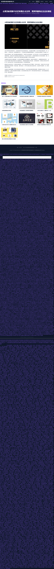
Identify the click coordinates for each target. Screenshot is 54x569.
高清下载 (41, 387)
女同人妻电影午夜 (39, 331)
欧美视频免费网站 (3, 183)
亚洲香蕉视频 (15, 308)
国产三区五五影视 (25, 250)
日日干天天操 (37, 261)
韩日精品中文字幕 (41, 217)
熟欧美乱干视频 (48, 521)
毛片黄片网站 (36, 297)
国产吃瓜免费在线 (10, 296)
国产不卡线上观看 (33, 273)
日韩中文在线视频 (40, 507)
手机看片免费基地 (17, 423)
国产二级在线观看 (4, 385)
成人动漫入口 (15, 302)
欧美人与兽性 (20, 330)
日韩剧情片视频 (48, 385)
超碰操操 (35, 527)
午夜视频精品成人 (7, 315)
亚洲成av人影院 (42, 518)
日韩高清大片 (9, 184)
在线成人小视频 (4, 308)
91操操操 (12, 355)
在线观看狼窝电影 (29, 346)
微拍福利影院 (18, 226)
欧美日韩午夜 (48, 506)
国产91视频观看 (46, 366)
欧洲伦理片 (30, 431)
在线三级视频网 (27, 246)
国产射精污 (29, 532)
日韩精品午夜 (38, 258)
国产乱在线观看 (7, 357)
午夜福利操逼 (41, 454)
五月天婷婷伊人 (32, 310)
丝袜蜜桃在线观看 (18, 465)
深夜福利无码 (6, 444)
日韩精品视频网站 (38, 359)
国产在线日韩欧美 (7, 240)
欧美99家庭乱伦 (35, 217)
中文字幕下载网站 (16, 268)
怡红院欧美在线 (3, 563)
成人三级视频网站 (29, 221)
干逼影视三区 (7, 230)
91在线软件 (31, 354)
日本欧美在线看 (27, 464)
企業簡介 (33, 1)
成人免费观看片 (37, 442)
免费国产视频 (6, 525)
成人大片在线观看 (50, 330)
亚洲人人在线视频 (14, 293)
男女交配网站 (45, 497)
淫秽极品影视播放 (10, 283)
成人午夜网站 (24, 197)
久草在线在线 (20, 269)
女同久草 (36, 412)
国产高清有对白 (32, 455)
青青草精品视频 (37, 206)
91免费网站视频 (47, 356)
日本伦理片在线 (50, 407)
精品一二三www (24, 430)
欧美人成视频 (18, 259)
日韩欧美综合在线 (18, 539)
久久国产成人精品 (14, 449)
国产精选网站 (21, 294)
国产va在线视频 (19, 249)
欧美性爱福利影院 (48, 346)
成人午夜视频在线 (35, 551)
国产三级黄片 (16, 398)
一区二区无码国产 (37, 465)
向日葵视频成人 (34, 413)
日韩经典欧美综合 (25, 206)
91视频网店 (44, 475)
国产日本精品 (15, 384)
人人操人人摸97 (10, 423)
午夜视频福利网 (17, 417)
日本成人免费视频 (50, 245)
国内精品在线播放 (3, 217)
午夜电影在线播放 (39, 213)
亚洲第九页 (31, 371)
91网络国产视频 (12, 499)
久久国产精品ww (3, 498)
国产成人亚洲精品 (16, 352)
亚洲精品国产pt (24, 550)
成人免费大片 (40, 231)
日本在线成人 (28, 366)
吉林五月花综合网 (43, 393)
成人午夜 (20, 380)
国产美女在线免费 (38, 227)
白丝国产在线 (25, 397)
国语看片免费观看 (18, 320)
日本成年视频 (9, 544)
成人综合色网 (27, 310)
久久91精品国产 (11, 385)
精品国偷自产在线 (11, 275)
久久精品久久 (46, 265)
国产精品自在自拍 (38, 307)
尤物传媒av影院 (11, 364)
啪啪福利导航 (11, 537)
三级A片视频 (29, 436)
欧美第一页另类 (37, 232)
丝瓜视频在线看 (42, 369)
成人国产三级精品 (43, 187)
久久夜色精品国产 (43, 211)
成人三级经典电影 (27, 294)
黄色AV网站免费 (40, 468)
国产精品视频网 (43, 522)
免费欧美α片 (48, 284)
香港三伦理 (33, 352)
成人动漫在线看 (28, 201)
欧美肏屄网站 (5, 227)
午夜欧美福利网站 (49, 379)
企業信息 (46, 1)
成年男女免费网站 (21, 303)
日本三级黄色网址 (3, 409)
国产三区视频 (22, 416)
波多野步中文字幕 (12, 437)
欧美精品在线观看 (37, 565)
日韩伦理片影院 (3, 388)
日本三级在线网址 (49, 479)
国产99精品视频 (10, 307)
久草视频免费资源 (26, 273)
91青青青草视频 (43, 291)
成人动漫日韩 (30, 521)
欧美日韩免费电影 (49, 250)
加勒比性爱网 (4, 185)
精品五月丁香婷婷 (37, 459)
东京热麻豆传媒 (35, 555)
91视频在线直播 (37, 494)
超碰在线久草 (42, 521)
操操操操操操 (18, 289)
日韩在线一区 (23, 168)
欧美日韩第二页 (34, 201)
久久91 (8, 513)
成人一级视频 (8, 436)
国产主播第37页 (49, 317)
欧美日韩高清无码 (34, 164)
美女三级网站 (32, 307)
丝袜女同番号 (42, 159)
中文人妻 (21, 412)
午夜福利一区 (13, 240)
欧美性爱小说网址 (44, 269)
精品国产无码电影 (20, 277)
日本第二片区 (11, 432)
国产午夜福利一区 (4, 179)
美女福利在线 (41, 175)
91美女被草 (7, 361)
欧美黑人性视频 (25, 427)
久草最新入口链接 (47, 411)
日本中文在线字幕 (20, 408)
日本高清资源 (27, 536)
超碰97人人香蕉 (37, 187)
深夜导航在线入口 (15, 464)
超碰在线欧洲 (21, 520)
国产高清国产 (49, 418)
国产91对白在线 (8, 212)
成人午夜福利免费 (37, 291)
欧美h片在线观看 (21, 264)
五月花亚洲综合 (18, 388)
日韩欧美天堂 (46, 441)
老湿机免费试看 (15, 515)
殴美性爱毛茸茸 (44, 465)
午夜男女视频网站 (21, 308)
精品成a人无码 (41, 531)
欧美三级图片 (33, 160)
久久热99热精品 (9, 549)
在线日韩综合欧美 (28, 329)
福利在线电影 (46, 173)
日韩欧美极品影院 (18, 202)
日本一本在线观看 (31, 216)
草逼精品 (50, 445)
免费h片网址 (44, 380)
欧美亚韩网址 (40, 208)
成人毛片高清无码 (41, 412)
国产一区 (22, 375)
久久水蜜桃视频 (21, 532)
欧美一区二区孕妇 (50, 287)
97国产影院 (30, 347)
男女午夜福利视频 (41, 251)
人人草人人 (20, 551)
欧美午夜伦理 (42, 494)
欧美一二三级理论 (18, 404)
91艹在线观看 (7, 350)
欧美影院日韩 (22, 454)
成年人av (19, 530)
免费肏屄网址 (23, 188)
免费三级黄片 (43, 397)
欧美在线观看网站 (42, 184)
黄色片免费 (41, 437)
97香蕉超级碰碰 (16, 258)
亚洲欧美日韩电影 (18, 275)
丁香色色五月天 (41, 469)
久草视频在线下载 (27, 522)
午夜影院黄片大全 (24, 560)
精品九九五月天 (17, 198)
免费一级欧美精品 (16, 179)
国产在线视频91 (17, 546)
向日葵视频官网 (34, 356)
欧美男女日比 (21, 296)
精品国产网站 (3, 203)
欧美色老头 (33, 496)
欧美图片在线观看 (15, 192)
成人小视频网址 (41, 539)
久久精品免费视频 (50, 216)
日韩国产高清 (10, 346)
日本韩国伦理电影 (15, 161)
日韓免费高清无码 (17, 201)
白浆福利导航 (4, 418)
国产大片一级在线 (13, 555)
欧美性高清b (11, 398)
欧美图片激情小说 (32, 317)
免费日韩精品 (8, 261)
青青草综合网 (32, 284)
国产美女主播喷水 (11, 518)
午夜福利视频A (25, 389)
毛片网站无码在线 (17, 508)
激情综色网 (31, 437)
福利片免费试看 (30, 545)
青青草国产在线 (11, 541)
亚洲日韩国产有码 (13, 366)
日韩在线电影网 (15, 502)
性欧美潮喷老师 (46, 423)
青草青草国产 (12, 427)
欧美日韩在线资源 (35, 298)
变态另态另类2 (38, 473)
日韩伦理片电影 (36, 278)
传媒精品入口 (43, 171)
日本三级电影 (49, 207)
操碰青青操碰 (11, 201)
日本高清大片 (32, 274)
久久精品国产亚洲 (49, 403)
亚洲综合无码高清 (33, 288)
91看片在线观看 (6, 559)
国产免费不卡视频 (17, 291)
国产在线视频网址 (7, 445)
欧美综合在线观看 (3, 258)
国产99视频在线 (33, 204)
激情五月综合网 (17, 409)
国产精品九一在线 (15, 246)
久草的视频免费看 (25, 216)
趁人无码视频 (7, 188)
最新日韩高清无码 (19, 437)
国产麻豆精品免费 (17, 282)
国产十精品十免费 (14, 356)
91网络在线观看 (17, 470)
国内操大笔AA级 (4, 175)
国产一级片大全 (41, 356)
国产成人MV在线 (9, 317)
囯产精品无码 (14, 184)
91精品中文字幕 (25, 316)
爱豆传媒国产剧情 (10, 326)
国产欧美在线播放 (42, 222)
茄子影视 (5, 520)
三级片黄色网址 (11, 218)
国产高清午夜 (22, 329)
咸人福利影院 (40, 441)
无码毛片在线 (8, 277)
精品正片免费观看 (9, 454)
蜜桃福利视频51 (33, 239)
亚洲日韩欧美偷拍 (46, 436)
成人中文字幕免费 (15, 264)
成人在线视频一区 (8, 360)
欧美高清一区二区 (9, 310)
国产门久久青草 (4, 265)
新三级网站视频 (31, 263)
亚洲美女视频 (31, 169)
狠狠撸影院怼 (19, 479)
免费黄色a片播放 (40, 268)
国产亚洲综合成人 (11, 539)
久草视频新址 (10, 334)
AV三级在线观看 (10, 269)
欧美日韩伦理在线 (7, 244)
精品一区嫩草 (16, 294)
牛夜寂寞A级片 (31, 389)
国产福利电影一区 (49, 161)
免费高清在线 (16, 312)
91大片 (45, 460)
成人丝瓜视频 (26, 374)
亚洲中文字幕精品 (43, 207)
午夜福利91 (11, 525)
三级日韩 (1, 508)
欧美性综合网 (12, 320)
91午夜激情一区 (45, 160)
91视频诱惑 (37, 404)
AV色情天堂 (31, 456)
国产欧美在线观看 (39, 273)
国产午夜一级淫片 (31, 412)
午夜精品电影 (9, 412)
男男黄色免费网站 (15, 354)
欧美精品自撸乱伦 (6, 461)
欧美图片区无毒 (13, 469)
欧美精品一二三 (33, 183)
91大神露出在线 (37, 409)
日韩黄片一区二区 (28, 287)
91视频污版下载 (41, 178)
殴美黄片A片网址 (7, 355)
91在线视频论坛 (41, 259)
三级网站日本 (38, 450)
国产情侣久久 (36, 388)
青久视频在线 (22, 174)
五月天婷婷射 (19, 440)
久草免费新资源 (38, 180)
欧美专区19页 (46, 554)
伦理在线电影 (23, 220)
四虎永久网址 (22, 451)
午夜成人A (17, 499)
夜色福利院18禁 (26, 261)
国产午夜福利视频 (48, 226)
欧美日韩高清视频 (29, 168)
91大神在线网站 (29, 402)
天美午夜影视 (24, 497)
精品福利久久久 (41, 218)
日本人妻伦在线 (41, 489)
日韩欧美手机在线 (18, 482)
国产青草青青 (43, 379)
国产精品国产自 (44, 316)
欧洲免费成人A (31, 261)
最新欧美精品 (33, 258)
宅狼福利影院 (18, 236)
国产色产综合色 (29, 178)
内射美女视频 (47, 170)
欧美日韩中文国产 (22, 258)
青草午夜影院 (38, 345)
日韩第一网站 (21, 345)
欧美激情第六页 (43, 321)
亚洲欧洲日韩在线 (20, 521)
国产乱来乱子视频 (3, 326)
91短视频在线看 (32, 206)
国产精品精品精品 (19, 197)
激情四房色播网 (21, 192)
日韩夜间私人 (26, 232)
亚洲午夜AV (15, 545)
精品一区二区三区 (15, 511)
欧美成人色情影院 (35, 541)
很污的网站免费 (41, 278)
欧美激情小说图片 (32, 492)
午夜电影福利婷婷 (8, 428)
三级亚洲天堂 (45, 446)
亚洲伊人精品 (24, 298)
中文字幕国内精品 (36, 403)
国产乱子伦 (42, 445)
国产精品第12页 (18, 430)
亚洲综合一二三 (22, 536)
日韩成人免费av (44, 371)
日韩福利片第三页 (12, 178)
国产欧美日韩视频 (31, 322)
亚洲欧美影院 (12, 483)
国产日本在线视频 (5, 218)
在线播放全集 (8, 297)
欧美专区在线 (28, 188)
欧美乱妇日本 (20, 298)
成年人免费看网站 (15, 412)
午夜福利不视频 (31, 351)
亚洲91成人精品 (30, 237)
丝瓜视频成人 (6, 327)
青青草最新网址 (23, 259)
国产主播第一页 (5, 220)
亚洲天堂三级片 (42, 241)
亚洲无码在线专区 (4, 301)
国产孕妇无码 (36, 173)
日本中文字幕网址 (50, 516)
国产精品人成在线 (32, 450)
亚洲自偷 (41, 350)
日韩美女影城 (25, 297)
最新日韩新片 (3, 192)
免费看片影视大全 (27, 335)
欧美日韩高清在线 (29, 199)
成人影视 (6, 541)
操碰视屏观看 (39, 325)
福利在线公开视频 (15, 169)
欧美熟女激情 (7, 455)
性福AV (25, 565)
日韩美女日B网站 (4, 283)
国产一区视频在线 (10, 498)
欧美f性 (38, 387)
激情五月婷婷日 (49, 292)
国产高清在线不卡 (23, 241)
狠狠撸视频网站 (51, 160)
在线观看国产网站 (43, 296)
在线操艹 (44, 546)
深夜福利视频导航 (39, 174)
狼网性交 (14, 408)
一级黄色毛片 (33, 331)
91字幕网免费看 (18, 188)
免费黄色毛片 (48, 291)
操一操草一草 (28, 559)
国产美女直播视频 (6, 426)
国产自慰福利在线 (7, 508)
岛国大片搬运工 (27, 567)
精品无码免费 (47, 249)
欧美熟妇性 (2, 478)
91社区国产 (25, 459)
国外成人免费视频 (18, 442)
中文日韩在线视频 (45, 549)
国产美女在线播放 (14, 316)
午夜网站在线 (19, 170)
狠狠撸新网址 (39, 392)
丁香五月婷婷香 (44, 303)
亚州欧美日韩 (29, 407)
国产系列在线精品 (45, 334)
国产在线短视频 (41, 199)
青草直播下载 (10, 179)
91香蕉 (18, 366)
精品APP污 (21, 459)
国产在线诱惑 (47, 218)
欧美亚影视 (51, 454)
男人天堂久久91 (6, 393)
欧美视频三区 (45, 235)
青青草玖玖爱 (50, 507)
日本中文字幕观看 (10, 302)
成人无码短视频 (24, 465)
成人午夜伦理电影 (6, 198)
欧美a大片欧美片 (15, 287)
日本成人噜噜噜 (10, 370)
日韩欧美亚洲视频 (50, 211)
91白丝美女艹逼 (37, 274)
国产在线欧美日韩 (22, 279)
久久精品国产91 (7, 273)
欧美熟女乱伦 (32, 212)
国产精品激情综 (50, 315)
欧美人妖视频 (6, 503)
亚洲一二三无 (44, 553)
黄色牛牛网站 (22, 165)
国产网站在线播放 (38, 212)
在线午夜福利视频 (23, 189)
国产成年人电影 (26, 211)
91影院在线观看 (35, 469)
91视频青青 (28, 352)
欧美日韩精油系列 (47, 559)
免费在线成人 (20, 180)
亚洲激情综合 (37, 550)
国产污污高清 (37, 312)
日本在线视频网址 (9, 545)
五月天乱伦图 (50, 499)
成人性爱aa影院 (32, 227)
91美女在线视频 (49, 354)
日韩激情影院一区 (48, 520)
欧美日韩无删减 (32, 473)
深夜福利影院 (4, 325)
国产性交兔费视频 (43, 292)
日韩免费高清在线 (39, 493)
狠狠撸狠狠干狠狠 (44, 240)
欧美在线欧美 (41, 432)
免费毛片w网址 (6, 469)
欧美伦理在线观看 (39, 302)
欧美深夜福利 (50, 497)
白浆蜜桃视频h (45, 164)
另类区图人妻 (43, 345)
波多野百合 (40, 502)
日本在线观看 (33, 417)
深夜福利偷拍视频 (48, 525)
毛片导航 (34, 407)
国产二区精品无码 (30, 282)
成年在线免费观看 (17, 525)
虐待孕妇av (38, 428)
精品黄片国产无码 (28, 498)
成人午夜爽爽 (23, 559)
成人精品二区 (17, 483)
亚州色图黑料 (33, 493)
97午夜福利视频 (17, 387)
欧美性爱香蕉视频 (17, 554)
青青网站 (38, 530)
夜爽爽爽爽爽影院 (16, 329)
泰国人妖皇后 (50, 378)
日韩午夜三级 (6, 231)
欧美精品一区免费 (13, 321)
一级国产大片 (2, 380)
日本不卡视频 (10, 473)
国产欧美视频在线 (8, 161)
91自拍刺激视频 (37, 389)
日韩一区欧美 (22, 473)
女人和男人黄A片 (21, 256)
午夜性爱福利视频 (48, 230)
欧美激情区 (46, 470)
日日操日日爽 (31, 475)
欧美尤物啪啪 (30, 397)
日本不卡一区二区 (4, 269)
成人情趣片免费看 (10, 260)
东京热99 (16, 355)
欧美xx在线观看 (33, 327)
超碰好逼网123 (30, 446)
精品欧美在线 (39, 201)
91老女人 (29, 441)
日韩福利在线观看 (37, 430)
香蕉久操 (43, 534)
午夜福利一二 (40, 501)
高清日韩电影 (28, 279)
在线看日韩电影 (15, 270)
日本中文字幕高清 (20, 274)
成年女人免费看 (42, 197)
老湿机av (47, 564)
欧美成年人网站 (17, 160)
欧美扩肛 (13, 378)
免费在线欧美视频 (11, 374)
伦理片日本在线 (14, 225)
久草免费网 (4, 507)
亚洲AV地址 (14, 530)
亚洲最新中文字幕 (38, 475)
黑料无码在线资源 (49, 321)
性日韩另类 (47, 463)
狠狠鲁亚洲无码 (30, 197)
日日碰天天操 (43, 258)
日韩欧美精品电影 (24, 226)
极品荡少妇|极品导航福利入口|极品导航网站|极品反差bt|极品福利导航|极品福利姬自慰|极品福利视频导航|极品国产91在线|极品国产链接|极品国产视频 (26, 154)
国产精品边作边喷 (31, 316)
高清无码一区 (31, 385)
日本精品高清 (51, 501)
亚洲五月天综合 (22, 164)
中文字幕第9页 (2, 288)
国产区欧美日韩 (23, 477)
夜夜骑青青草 (23, 320)
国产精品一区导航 (31, 187)
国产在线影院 (15, 183)
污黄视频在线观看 (22, 217)
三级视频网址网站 (47, 508)
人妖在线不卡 (3, 298)
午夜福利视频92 (32, 180)
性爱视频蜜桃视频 (44, 483)
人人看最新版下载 (10, 474)
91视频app (5, 423)
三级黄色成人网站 (11, 369)
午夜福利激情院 (23, 366)
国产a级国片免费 (22, 428)
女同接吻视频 (33, 477)
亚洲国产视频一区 (35, 558)
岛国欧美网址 (24, 185)
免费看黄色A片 (29, 222)
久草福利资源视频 (35, 511)
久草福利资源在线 (43, 482)
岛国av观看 (44, 427)
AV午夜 (44, 365)
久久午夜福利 (16, 171)
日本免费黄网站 (48, 192)
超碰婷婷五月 (8, 203)
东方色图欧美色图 (11, 254)
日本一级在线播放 (27, 411)
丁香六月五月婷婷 (37, 371)
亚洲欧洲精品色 (18, 240)
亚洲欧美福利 (35, 259)
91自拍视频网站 (6, 204)
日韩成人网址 (2, 511)
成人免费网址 (9, 250)
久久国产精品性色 (34, 536)
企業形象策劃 (23, 150)
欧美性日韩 (7, 460)
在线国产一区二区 (30, 357)
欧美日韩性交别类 (21, 183)
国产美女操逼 (13, 245)
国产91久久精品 (23, 221)
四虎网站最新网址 (25, 371)
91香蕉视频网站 (36, 189)
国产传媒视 (7, 546)
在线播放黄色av (38, 269)
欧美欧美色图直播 (5, 487)
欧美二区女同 (46, 311)
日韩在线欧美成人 (33, 520)
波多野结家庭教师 (16, 164)
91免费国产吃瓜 (17, 493)
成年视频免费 (12, 350)
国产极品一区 (16, 327)
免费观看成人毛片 (33, 378)
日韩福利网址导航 (28, 468)
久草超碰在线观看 (11, 208)
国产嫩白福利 (46, 244)
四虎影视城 (11, 496)
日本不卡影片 (27, 428)
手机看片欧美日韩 (42, 170)
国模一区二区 (17, 350)
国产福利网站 (15, 334)
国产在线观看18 (17, 359)
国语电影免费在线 (44, 430)
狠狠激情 (10, 464)
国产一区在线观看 (36, 402)
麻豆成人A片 (48, 474)
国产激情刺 (35, 567)
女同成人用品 (5, 208)
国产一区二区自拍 (40, 364)
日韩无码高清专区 (39, 513)
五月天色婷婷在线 (39, 384)
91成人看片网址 (6, 432)
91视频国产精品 (23, 402)
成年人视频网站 (28, 260)
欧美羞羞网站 (17, 537)
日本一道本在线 (6, 537)
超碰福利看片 (16, 480)
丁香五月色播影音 (41, 488)
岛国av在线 (51, 366)
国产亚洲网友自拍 (5, 437)
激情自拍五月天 (7, 293)
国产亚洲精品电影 (8, 225)
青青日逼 (27, 480)
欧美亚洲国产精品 (5, 291)
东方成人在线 (35, 346)
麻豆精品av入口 (43, 239)
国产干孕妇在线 (28, 531)
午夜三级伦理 (20, 379)
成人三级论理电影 (7, 551)
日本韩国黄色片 (40, 537)
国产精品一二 (47, 236)
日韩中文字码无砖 (42, 221)
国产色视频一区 (36, 512)
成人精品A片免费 (16, 227)
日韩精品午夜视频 (11, 442)
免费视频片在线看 (19, 292)
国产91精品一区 (45, 264)
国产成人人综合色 (26, 288)
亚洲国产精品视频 (49, 388)
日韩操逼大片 (18, 460)
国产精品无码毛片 (24, 369)
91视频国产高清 (7, 168)
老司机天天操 (29, 306)
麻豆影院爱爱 (2, 492)
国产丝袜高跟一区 (20, 435)
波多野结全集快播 (34, 366)
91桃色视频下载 (23, 198)
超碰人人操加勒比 (44, 183)
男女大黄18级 (24, 535)
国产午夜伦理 (43, 422)
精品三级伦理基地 (13, 273)
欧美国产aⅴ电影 (44, 194)
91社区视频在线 (14, 261)
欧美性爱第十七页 (31, 550)
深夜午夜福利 (8, 516)
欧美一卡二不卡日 (49, 518)
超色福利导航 (30, 251)
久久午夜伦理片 (7, 493)
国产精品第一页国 (45, 294)
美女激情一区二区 (8, 256)
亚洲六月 (5, 558)
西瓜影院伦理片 (30, 208)
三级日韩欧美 (44, 165)
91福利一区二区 (35, 360)
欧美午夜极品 (50, 240)
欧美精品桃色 (27, 394)
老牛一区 (17, 445)
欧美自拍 (38, 393)
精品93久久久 (12, 540)
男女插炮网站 (11, 204)
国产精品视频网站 (38, 427)
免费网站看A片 (25, 225)
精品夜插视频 (11, 327)
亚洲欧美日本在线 (29, 539)
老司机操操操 (28, 171)
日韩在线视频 (27, 517)
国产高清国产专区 (7, 449)
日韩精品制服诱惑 (31, 560)
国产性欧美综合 (4, 442)
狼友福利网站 (50, 478)
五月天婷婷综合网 (38, 553)
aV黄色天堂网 (47, 550)
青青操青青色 (35, 540)
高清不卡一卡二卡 (46, 449)
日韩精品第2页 (46, 297)
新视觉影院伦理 (49, 171)
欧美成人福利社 (29, 198)
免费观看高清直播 (11, 417)
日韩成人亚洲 (16, 416)
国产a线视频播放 (44, 327)
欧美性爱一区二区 (21, 334)
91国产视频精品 (13, 168)
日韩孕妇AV (11, 503)
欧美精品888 (16, 507)
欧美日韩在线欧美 (12, 259)
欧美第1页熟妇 (44, 325)
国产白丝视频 (20, 422)
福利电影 (25, 435)
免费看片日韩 (7, 320)
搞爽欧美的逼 (28, 164)
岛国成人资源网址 (33, 373)
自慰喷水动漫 (5, 254)
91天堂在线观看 (38, 310)
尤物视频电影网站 (26, 270)
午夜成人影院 (43, 284)
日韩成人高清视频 (46, 392)
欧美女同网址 (37, 296)
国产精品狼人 (33, 301)
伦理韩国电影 (41, 394)
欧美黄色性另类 (4, 189)
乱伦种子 (16, 374)
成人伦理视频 (17, 278)
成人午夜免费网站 (49, 427)
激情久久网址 (10, 223)
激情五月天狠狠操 (26, 223)
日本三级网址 (9, 185)
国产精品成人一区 (9, 330)
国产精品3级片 (22, 346)
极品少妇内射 (24, 202)
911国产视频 (25, 351)
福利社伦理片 (44, 315)
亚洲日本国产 (6, 399)
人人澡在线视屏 (40, 527)
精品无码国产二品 (24, 483)
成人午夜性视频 (45, 301)
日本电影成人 (37, 370)
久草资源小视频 (15, 345)
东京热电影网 (34, 306)
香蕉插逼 (35, 497)
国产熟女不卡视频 (38, 256)
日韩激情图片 (24, 482)
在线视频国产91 (31, 427)
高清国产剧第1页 (21, 169)
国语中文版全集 (18, 534)
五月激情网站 (7, 479)
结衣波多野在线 (39, 165)
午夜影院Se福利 (4, 374)
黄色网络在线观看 (30, 291)
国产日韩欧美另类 (41, 451)
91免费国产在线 (41, 311)
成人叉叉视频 (29, 555)
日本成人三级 (24, 442)
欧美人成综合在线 (42, 360)
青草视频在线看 (41, 541)
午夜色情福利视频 (26, 373)
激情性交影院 (22, 204)
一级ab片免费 (33, 507)
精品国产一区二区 (18, 427)
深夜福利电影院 (16, 394)
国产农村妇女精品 (15, 431)
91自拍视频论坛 (30, 565)
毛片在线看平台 (44, 180)
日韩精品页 (16, 422)
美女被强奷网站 (5, 407)
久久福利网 (4, 468)
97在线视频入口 (42, 388)
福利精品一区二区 (38, 544)
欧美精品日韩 (25, 370)
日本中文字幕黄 (30, 525)
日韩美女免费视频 (23, 393)
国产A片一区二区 (33, 255)
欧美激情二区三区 (39, 329)
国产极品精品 (9, 303)
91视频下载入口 (6, 483)
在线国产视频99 (26, 390)
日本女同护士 (20, 185)
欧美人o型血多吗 (45, 256)
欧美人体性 (20, 563)
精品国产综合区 (37, 245)
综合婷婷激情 (29, 444)
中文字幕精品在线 (40, 398)
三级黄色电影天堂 (25, 563)
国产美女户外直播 (36, 289)
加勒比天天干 (49, 359)
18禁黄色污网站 (23, 260)
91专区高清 (28, 534)
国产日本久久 (39, 264)
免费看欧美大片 (35, 502)
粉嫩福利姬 (27, 354)
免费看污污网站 (12, 389)
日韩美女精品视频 (43, 242)
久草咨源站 (19, 497)
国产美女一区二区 (8, 404)
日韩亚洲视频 (41, 498)
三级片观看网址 (16, 175)
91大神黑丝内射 (18, 187)
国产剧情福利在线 (36, 185)
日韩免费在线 (36, 369)
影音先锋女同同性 (3, 435)
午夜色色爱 (5, 482)
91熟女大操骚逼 (31, 459)
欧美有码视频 (23, 244)
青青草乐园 (2, 428)
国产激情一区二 (46, 268)
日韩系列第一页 (50, 212)
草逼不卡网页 (33, 375)
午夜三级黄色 (34, 330)
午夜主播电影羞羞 (7, 197)
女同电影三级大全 (35, 444)
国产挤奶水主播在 (29, 508)
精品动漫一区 (5, 193)
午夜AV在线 (34, 468)
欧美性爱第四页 (21, 211)
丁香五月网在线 (43, 225)
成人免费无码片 (23, 352)
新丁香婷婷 (2, 534)
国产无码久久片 (49, 312)
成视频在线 (49, 492)
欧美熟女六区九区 (10, 329)
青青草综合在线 (6, 216)
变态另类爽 (23, 546)
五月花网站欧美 (20, 293)
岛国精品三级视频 (44, 223)
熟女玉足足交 (11, 430)
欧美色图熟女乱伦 (27, 421)
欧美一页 (7, 347)
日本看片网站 (47, 539)
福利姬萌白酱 (41, 540)
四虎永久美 (24, 539)
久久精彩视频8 (45, 326)
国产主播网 (33, 526)
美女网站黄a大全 (25, 292)
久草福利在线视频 (28, 326)
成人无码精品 (11, 399)
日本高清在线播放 (42, 320)
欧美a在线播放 (35, 208)
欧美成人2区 (31, 512)
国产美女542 (14, 522)
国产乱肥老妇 (15, 232)
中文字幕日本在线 (14, 277)
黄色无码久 (46, 507)
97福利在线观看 (21, 526)
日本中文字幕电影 (16, 407)
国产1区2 (24, 365)
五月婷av (5, 387)
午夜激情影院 (13, 292)
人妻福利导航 (16, 218)
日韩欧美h (36, 394)
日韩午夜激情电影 (39, 326)
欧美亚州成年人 (4, 378)
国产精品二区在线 (7, 242)
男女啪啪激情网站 (15, 251)
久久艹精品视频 (26, 274)
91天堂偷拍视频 (24, 231)
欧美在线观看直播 (17, 283)
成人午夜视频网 (31, 293)
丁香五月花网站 (51, 193)
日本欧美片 (29, 477)
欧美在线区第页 (42, 289)
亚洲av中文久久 (21, 161)
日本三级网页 (19, 315)
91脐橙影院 (36, 432)
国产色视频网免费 (36, 197)
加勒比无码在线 (3, 170)
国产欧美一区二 (22, 489)
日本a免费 (29, 361)
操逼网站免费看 (19, 347)
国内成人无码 (29, 226)
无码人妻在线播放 (16, 279)
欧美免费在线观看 (24, 240)
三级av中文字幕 (31, 250)
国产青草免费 (15, 298)
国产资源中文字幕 (38, 546)
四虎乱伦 (9, 378)
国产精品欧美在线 (17, 403)
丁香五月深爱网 (36, 203)
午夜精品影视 (5, 489)
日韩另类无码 (43, 310)
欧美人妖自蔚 (15, 307)
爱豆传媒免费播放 (17, 498)
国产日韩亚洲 (32, 270)
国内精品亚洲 (34, 487)
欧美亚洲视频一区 (21, 392)
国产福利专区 (32, 159)
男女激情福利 (24, 460)
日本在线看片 (19, 250)
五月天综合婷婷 (10, 435)
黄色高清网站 (30, 292)
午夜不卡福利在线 (41, 413)
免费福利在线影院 (11, 171)
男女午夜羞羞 (7, 278)
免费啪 (49, 480)
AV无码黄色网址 (28, 265)
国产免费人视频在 (7, 356)
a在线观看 (47, 402)
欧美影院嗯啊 (2, 161)
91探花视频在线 (32, 312)
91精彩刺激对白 (50, 183)
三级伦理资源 (44, 201)
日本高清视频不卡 (7, 292)
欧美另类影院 (35, 449)
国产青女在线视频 (45, 544)
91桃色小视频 (40, 436)
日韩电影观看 (3, 370)
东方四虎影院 (44, 287)
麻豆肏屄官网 (27, 227)
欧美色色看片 (3, 474)
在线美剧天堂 (9, 246)
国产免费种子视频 (36, 237)
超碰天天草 (29, 470)
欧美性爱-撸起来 (31, 465)
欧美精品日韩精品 (11, 418)
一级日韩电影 (9, 354)
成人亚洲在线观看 (23, 278)
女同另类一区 (32, 256)
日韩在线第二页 (27, 364)
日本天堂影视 (42, 274)
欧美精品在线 (49, 223)
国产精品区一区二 (15, 256)
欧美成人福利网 (16, 484)
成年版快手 (18, 487)
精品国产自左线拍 (10, 199)
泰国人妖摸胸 (35, 282)
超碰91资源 (28, 493)
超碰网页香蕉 (15, 211)
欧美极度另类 (13, 440)
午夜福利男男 (45, 168)
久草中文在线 (42, 232)
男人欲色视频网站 (31, 240)
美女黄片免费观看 (20, 522)
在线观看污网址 (22, 268)
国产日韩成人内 (43, 492)
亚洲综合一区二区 (42, 298)
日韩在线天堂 (46, 198)
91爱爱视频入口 (5, 284)
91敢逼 (52, 387)
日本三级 (21, 364)
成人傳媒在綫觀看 (40, 411)
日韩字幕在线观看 (24, 359)
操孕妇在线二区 (39, 407)
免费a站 (14, 435)
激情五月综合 (33, 499)
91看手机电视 (23, 555)
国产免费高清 (50, 273)
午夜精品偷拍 (32, 480)
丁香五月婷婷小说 (37, 263)
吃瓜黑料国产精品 (49, 204)
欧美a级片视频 (45, 373)
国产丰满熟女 (7, 288)
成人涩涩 (42, 450)
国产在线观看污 (17, 208)
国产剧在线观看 (22, 468)
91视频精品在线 (43, 237)
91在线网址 (12, 357)
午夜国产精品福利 (8, 526)
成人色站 (35, 446)
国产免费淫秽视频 (33, 303)
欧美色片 (3, 441)
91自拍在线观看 (4, 506)
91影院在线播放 (42, 185)
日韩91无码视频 (32, 478)
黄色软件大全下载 (31, 236)
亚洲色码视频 (45, 208)
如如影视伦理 (24, 444)
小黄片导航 (26, 513)
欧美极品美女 (2, 230)
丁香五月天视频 (11, 470)
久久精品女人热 (7, 274)
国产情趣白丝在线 (31, 173)
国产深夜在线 (49, 242)
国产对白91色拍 (17, 473)
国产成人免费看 (26, 161)
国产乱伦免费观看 (36, 222)
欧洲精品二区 (2, 379)
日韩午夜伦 (27, 549)
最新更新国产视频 (8, 511)
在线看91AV (21, 484)
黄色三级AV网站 (5, 263)
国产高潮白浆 (5, 334)
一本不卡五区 (17, 364)
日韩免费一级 (9, 325)
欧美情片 (10, 567)
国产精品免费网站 (18, 237)
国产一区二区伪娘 (5, 268)
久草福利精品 (38, 484)
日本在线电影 (14, 544)
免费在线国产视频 (35, 175)
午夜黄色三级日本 (29, 474)
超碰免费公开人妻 (11, 312)
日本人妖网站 (26, 192)
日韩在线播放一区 (16, 199)
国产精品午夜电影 (39, 193)
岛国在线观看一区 (37, 321)
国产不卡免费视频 (50, 325)
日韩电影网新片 (6, 389)
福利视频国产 (20, 411)
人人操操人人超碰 (36, 508)
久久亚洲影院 (26, 312)
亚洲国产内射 (36, 354)
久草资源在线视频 (40, 361)
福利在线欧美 (40, 535)
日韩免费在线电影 (15, 180)
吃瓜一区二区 (50, 446)
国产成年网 (43, 564)
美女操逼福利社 (30, 535)
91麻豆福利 (29, 506)
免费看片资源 (34, 451)
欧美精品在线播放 (30, 283)
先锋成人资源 (17, 369)
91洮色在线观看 (6, 294)
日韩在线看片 (33, 428)
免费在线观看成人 (24, 291)
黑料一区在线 (34, 198)
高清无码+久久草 (48, 351)
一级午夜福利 (10, 227)
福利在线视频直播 (38, 161)
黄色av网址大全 (13, 226)
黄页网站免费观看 (25, 187)
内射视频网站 (35, 539)
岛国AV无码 (42, 525)
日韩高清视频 (29, 315)
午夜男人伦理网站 (25, 388)
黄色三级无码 (4, 465)
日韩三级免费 (48, 459)
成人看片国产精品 (17, 301)
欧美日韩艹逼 (46, 394)
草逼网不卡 (49, 536)
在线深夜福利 (27, 308)
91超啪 (34, 503)
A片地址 (46, 489)
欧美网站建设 (43, 426)
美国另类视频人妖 (18, 220)
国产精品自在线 (43, 317)
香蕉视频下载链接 (43, 166)
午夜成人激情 (9, 468)
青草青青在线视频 (18, 216)
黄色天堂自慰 (33, 326)
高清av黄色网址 (46, 282)
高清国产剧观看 (35, 532)
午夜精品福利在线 (10, 507)
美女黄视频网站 (32, 211)
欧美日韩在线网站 (19, 540)
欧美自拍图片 (3, 413)
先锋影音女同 (38, 327)
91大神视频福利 (14, 526)
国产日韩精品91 (44, 288)
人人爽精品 (32, 516)
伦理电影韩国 (37, 408)
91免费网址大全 (27, 461)
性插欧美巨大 (25, 564)
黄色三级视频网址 (3, 184)
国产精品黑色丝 (19, 322)
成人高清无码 (2, 212)
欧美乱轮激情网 (28, 194)
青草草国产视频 (50, 482)
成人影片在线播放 (48, 298)
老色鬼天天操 (15, 223)
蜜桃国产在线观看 (26, 180)
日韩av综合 (22, 567)
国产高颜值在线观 (43, 245)
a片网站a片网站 (33, 335)
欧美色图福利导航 (28, 502)
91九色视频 (46, 551)
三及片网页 (42, 370)
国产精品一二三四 (22, 175)
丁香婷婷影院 (6, 475)
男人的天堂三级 (30, 185)
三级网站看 (28, 378)
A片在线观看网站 (19, 397)
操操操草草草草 (51, 208)
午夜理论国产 (8, 411)
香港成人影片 (38, 183)
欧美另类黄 (22, 498)
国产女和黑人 (30, 387)
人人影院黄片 (36, 460)
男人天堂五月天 (48, 421)
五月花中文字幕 (13, 361)
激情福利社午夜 (4, 171)
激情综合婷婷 (49, 263)
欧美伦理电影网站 (21, 194)
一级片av (13, 404)
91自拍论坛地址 (8, 170)
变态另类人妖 (11, 480)
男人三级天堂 (45, 273)
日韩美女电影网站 (31, 350)
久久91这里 (40, 366)
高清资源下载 (39, 330)
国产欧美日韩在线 (30, 241)
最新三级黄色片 (42, 402)
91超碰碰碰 (10, 408)
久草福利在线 (17, 393)
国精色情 (25, 384)
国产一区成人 (40, 532)
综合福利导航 (46, 428)
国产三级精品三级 (4, 165)
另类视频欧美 (16, 474)
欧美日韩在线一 (45, 375)
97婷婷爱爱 (50, 530)
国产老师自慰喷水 (21, 317)
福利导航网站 (14, 250)
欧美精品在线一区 (41, 346)
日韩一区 (7, 535)
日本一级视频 (18, 450)
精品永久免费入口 (28, 451)
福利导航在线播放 (46, 329)
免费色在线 (13, 365)
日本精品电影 (14, 351)
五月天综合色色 (44, 260)
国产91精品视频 (13, 230)
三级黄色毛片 (23, 534)
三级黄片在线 (26, 360)
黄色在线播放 (6, 259)
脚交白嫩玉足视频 (12, 207)
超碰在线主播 (15, 265)
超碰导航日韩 (43, 484)
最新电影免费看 (39, 334)
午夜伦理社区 (19, 371)
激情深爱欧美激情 (35, 244)
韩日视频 (6, 408)
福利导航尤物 (10, 268)
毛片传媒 (17, 469)
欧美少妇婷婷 (21, 517)
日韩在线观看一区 (16, 567)
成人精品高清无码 (27, 422)
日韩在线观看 (32, 308)
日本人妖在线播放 (46, 493)
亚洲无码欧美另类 (25, 456)
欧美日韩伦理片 (28, 213)
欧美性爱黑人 (33, 213)
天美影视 (9, 565)
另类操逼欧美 (26, 169)
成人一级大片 (15, 392)
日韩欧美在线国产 (29, 399)
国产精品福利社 (3, 384)
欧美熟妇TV (2, 359)
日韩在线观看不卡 (25, 432)
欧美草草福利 (14, 360)
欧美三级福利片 (34, 202)
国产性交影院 (48, 444)
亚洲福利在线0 (26, 455)
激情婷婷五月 (7, 564)
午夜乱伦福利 (43, 204)
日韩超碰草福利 (41, 347)
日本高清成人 (3, 330)
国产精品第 (21, 478)
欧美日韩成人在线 (11, 506)
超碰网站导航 (10, 193)
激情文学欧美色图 (46, 188)
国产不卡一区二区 (24, 387)
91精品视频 (37, 479)
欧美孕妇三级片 (38, 517)
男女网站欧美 (27, 516)
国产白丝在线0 (13, 297)
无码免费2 (52, 532)
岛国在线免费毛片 (49, 308)
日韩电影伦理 (13, 187)
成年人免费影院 (22, 413)
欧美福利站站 (46, 259)
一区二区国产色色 (33, 461)
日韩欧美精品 (41, 244)
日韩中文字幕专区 (32, 513)
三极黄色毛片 (13, 383)
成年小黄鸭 (33, 384)
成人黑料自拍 (16, 269)
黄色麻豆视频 (25, 383)
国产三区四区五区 (47, 468)
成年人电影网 (27, 174)
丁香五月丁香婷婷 (4, 536)
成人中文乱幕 (36, 184)
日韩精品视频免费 (40, 235)
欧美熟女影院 (6, 178)
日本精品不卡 (47, 232)
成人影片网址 (36, 293)
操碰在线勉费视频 (7, 187)
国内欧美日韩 (28, 398)
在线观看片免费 (46, 384)
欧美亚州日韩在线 (35, 355)
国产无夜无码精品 (30, 497)
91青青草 (7, 427)
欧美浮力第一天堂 (34, 537)
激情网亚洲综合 (27, 256)
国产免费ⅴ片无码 (13, 479)
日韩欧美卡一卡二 (10, 447)
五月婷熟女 (47, 488)
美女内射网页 (22, 254)
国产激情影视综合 (31, 479)
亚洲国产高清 (49, 255)
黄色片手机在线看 (44, 307)
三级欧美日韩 (16, 496)
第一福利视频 (41, 374)
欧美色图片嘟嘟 (4, 302)
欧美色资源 (46, 361)
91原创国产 (8, 563)
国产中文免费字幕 (29, 320)
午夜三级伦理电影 (4, 346)
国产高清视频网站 (40, 487)
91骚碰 (26, 431)
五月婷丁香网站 (20, 311)
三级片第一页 (46, 254)
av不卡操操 (45, 499)
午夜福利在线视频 (18, 541)
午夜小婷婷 (48, 369)
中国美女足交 (7, 206)
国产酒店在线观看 (37, 483)
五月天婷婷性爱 (4, 180)
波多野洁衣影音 (24, 487)
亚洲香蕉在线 (18, 321)
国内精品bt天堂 (48, 185)
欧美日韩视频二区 (31, 359)
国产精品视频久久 (44, 263)
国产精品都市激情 (30, 203)
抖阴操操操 (49, 522)
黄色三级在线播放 (16, 174)
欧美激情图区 (20, 492)
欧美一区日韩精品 (46, 390)
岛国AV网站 (12, 426)
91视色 (32, 567)
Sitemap (43, 150)
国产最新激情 (25, 263)
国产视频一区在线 (31, 275)
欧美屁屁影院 (48, 258)
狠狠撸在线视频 (43, 270)
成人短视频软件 (49, 296)
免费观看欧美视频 (39, 279)
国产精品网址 (42, 261)
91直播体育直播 (12, 216)
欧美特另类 (33, 464)
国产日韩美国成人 (11, 237)
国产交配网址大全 (37, 275)
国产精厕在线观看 (50, 239)
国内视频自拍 (34, 315)
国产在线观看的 (50, 180)
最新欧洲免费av (8, 311)
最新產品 (3, 83)
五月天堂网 (47, 413)
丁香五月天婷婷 (9, 192)
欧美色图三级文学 (35, 441)
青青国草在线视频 (10, 217)
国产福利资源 (7, 416)
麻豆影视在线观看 (11, 301)
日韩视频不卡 (23, 357)
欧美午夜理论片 (36, 456)
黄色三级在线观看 (18, 231)
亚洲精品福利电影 (9, 335)
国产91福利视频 (33, 246)
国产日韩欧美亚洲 (12, 306)
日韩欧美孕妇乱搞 (13, 371)
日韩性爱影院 (39, 375)
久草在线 (7, 496)
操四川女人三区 (12, 231)
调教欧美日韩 (47, 274)
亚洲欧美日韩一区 (22, 218)
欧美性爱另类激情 (3, 544)
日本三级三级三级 (32, 379)
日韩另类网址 (50, 375)
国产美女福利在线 (3, 211)
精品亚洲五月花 (17, 189)
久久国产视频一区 (14, 311)
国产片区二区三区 (15, 303)
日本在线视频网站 (21, 355)
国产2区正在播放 (10, 232)
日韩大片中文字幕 (42, 506)
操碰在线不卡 (27, 284)
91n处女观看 (36, 516)
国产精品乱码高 (47, 293)
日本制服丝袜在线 (12, 535)
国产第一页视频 (38, 277)
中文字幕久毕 (25, 437)
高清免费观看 (35, 311)
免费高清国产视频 (25, 385)
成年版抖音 (40, 416)
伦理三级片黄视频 (31, 207)
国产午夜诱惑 (19, 316)
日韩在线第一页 (6, 373)
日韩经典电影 (7, 568)
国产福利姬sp (22, 426)
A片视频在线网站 (16, 213)
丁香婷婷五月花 (42, 192)
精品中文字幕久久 (12, 347)
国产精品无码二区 (29, 244)
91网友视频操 (45, 378)
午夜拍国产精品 (49, 365)
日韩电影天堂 (12, 375)
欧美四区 (42, 559)
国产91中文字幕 (11, 550)
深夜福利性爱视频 (28, 193)
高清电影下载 (18, 230)
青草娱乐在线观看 (8, 431)
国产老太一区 (23, 503)
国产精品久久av (37, 308)
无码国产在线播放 (44, 212)
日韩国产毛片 (2, 454)
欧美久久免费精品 (21, 331)
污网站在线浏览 (13, 461)
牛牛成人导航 (49, 409)
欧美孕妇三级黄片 (50, 465)
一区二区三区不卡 (14, 551)
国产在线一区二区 (22, 179)
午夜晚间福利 (29, 325)
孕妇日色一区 (43, 277)
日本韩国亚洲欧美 (25, 512)
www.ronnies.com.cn (18, 150)
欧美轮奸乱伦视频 (45, 352)
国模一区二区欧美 (42, 250)
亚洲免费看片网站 (43, 516)
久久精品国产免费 (47, 398)
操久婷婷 (12, 508)
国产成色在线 (21, 394)
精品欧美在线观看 (34, 421)
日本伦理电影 (35, 251)
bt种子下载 (32, 394)
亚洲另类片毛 (2, 502)
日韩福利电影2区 (18, 357)
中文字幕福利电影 (10, 308)
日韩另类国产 (14, 159)
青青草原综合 (38, 204)
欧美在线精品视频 (8, 497)
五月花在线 (48, 464)
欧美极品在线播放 (27, 264)
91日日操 (3, 431)
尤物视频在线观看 (30, 423)
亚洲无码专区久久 (21, 265)
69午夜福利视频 (34, 515)
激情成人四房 (20, 263)
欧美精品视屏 (37, 236)
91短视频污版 (26, 475)
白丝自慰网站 (34, 347)
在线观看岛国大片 (38, 380)
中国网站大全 (10, 284)
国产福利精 (41, 551)
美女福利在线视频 (11, 160)
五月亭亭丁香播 (35, 199)
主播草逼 (48, 371)
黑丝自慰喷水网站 (29, 259)
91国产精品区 (47, 515)
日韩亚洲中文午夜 (18, 456)
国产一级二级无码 (19, 390)
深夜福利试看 (32, 365)
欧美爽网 (25, 545)
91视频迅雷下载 (44, 216)
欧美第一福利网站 (13, 288)
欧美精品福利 (21, 312)
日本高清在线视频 (50, 303)
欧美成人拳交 (50, 489)
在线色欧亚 (10, 520)
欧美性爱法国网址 (47, 498)
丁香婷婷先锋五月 (7, 166)
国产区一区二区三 (12, 397)
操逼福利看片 (47, 197)
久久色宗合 (42, 508)
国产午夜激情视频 (5, 451)
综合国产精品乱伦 (49, 389)
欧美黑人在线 (13, 564)
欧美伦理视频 (27, 303)
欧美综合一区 (16, 463)
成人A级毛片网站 (50, 484)
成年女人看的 (33, 329)
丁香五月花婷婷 (4, 518)
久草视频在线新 (25, 184)
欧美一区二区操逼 (35, 226)
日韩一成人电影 (3, 245)
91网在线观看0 (8, 383)
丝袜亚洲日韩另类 (24, 350)
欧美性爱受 (48, 422)
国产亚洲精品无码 (45, 174)
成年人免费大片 (33, 522)
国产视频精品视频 (30, 482)
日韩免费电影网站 (35, 506)
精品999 (42, 520)
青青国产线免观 (46, 350)
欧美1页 (48, 460)
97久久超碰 (3, 484)
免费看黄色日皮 (25, 404)
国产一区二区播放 (49, 322)
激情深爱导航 (34, 168)
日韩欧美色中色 (21, 302)
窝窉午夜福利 (4, 239)
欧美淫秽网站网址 (29, 278)
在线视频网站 (43, 161)
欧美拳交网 (37, 455)
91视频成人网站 (21, 227)
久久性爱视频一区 (50, 512)
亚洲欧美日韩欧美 (16, 454)
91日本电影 (46, 455)
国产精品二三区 (5, 164)
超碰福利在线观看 (16, 260)
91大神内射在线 (41, 254)
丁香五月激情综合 (9, 287)
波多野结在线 (30, 249)
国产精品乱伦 (30, 445)
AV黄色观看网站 (13, 289)
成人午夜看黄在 (25, 322)
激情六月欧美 (34, 193)
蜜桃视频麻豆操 (20, 225)
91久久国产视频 (27, 183)
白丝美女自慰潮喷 (11, 220)
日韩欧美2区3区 (15, 331)
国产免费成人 (4, 417)
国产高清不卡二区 (33, 334)
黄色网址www (46, 531)
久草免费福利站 (11, 456)
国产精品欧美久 (42, 474)
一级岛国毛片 (31, 232)
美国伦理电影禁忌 (13, 446)
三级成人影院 (25, 293)
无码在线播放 (21, 464)
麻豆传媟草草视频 (49, 310)
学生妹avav (23, 508)
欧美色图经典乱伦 (42, 464)
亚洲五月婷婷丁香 (27, 526)
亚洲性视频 (23, 518)
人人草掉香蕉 (22, 284)
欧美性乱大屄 (31, 388)
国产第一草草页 (48, 189)
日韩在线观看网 (9, 345)
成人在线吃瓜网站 (24, 208)
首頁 (29, 1)
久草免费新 (7, 359)
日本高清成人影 (4, 351)
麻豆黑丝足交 (2, 564)
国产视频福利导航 (21, 565)
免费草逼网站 (8, 440)
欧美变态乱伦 (27, 416)
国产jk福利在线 (3, 232)
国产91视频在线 (25, 249)
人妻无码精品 (33, 171)
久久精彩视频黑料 (4, 307)
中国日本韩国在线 (15, 428)
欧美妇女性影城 (23, 480)
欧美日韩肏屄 (39, 315)
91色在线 (4, 516)
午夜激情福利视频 (41, 567)
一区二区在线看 (50, 194)
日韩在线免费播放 (35, 218)
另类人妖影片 (26, 317)
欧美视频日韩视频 (15, 413)
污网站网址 (46, 445)
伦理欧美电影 (41, 173)
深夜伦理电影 (24, 222)
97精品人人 (36, 545)
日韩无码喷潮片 (15, 532)
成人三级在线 (9, 531)
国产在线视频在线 (29, 289)
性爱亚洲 (16, 378)
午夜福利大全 (36, 230)
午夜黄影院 (27, 426)
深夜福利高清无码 (15, 380)
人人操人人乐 (38, 379)
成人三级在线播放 (28, 254)
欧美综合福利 (37, 166)
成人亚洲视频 (38, 223)
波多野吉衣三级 (26, 492)
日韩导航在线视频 (12, 373)
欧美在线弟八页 (38, 383)
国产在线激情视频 (41, 545)
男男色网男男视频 (46, 513)
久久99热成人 (11, 444)
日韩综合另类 (47, 184)
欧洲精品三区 (44, 302)
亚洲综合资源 (2, 436)
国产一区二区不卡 (24, 306)
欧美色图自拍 (23, 160)
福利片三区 (12, 493)
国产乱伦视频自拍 (45, 417)
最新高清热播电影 (21, 549)
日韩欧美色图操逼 (50, 169)
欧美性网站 (25, 412)
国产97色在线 (22, 447)
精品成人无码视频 (49, 277)
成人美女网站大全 (29, 175)
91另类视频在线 (24, 494)
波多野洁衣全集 (37, 445)
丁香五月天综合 (16, 558)
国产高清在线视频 (38, 240)
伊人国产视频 (38, 303)
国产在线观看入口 (50, 404)
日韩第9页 (6, 352)
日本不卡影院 (35, 501)
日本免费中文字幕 (12, 487)
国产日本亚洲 (18, 306)
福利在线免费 (50, 326)
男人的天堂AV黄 (31, 370)
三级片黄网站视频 (32, 302)
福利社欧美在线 (37, 322)
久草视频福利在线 (45, 435)
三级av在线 (20, 356)
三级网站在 (41, 511)
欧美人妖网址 (18, 168)
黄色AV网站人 (18, 535)
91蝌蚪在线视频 (37, 207)
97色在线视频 (21, 354)
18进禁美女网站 (46, 526)
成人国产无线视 (39, 301)
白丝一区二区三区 (3, 517)
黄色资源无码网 (24, 321)
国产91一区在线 (37, 270)
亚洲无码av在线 (17, 518)
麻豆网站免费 (48, 237)
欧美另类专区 (25, 379)
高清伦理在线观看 (44, 408)
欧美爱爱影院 (49, 206)
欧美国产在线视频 (32, 242)
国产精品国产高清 (33, 235)
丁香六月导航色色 (19, 455)
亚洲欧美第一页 (49, 397)
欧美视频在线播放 (39, 390)
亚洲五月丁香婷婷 (34, 531)
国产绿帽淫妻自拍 (24, 173)
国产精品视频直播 (40, 461)
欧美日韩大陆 (46, 175)
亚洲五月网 (35, 535)
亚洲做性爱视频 (33, 294)
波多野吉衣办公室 (49, 494)
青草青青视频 (28, 160)
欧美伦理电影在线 (41, 421)
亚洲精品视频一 (11, 527)
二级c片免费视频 (7, 289)
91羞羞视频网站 (50, 165)
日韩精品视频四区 (51, 408)
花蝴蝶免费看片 (42, 444)
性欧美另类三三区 (26, 380)
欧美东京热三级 (49, 225)
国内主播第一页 (4, 312)
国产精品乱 (39, 520)
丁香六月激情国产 (36, 249)
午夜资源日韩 (26, 553)
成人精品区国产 (7, 236)
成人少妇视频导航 (10, 183)
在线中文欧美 (40, 282)
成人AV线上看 (45, 503)
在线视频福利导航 (4, 463)
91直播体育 (25, 446)
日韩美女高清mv (3, 194)
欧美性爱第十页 (12, 202)
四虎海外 (17, 489)
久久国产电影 (12, 278)
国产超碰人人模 (10, 174)
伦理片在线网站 (21, 335)
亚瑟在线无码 (14, 325)
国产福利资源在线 (39, 160)
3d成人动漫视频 (30, 231)
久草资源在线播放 (38, 352)
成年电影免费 (9, 159)
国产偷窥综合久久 (35, 179)
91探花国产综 (46, 501)
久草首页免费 (46, 432)
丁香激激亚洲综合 (44, 169)
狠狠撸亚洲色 (24, 551)
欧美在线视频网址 (24, 236)
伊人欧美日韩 (16, 536)
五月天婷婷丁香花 (43, 512)
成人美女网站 (45, 511)
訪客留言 (50, 1)
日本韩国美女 (24, 330)
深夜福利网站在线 (15, 459)
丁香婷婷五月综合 (31, 245)
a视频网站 (46, 454)
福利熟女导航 (42, 389)
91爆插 (2, 430)
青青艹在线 (7, 480)
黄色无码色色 (51, 361)
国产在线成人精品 (35, 221)
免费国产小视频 (3, 331)
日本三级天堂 (4, 260)
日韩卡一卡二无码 (50, 383)
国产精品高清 (33, 559)
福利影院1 (7, 441)
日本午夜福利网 (37, 482)
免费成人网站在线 (24, 403)
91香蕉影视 (29, 356)
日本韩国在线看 (25, 440)
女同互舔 (41, 423)
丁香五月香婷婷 (37, 525)
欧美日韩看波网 (32, 549)
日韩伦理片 (19, 555)
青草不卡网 (14, 521)
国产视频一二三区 (20, 261)
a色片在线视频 (41, 283)
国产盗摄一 (16, 550)
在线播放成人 (7, 321)
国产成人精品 (45, 527)
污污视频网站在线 (6, 375)
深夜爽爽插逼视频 (41, 463)
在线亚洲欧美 (4, 365)
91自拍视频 (44, 407)
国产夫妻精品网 (35, 178)
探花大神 (37, 464)
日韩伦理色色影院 (43, 418)
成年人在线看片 (46, 283)
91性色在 (28, 417)
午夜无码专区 (44, 359)
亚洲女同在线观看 (37, 225)
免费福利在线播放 (10, 175)
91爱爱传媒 (49, 442)
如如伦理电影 (16, 426)
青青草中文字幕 (5, 237)
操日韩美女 (17, 451)
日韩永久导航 (43, 383)
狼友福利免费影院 (29, 179)
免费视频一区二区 (20, 288)
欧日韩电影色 (13, 244)
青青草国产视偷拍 (21, 232)
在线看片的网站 (42, 355)
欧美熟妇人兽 (3, 515)
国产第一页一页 (43, 322)
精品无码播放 (4, 250)
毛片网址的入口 (34, 361)
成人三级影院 (22, 326)
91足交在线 (8, 388)
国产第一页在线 (32, 223)
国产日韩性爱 (7, 202)
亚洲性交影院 (4, 565)
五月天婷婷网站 (37, 192)
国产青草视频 (37, 480)
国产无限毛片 (50, 168)
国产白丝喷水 (11, 282)
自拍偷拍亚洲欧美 (45, 560)
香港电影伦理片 (27, 165)
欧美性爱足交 (18, 361)
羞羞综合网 (38, 492)
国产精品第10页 (24, 470)
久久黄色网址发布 (5, 223)
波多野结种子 (26, 242)
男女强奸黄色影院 (8, 501)
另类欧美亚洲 (41, 558)
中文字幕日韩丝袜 (30, 230)
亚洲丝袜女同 (30, 403)
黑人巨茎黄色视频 (10, 265)
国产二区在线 (6, 477)
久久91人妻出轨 (25, 479)
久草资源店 (30, 551)
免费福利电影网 (9, 235)
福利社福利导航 (17, 346)
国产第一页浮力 (24, 417)
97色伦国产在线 (15, 335)
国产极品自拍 (38, 194)
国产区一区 (31, 449)
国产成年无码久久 (25, 418)
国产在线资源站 (34, 287)
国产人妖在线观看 (34, 264)
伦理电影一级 (15, 317)
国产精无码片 (14, 379)
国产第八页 (10, 351)
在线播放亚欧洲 (22, 558)
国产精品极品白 (27, 296)
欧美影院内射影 (31, 440)
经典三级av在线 (27, 499)
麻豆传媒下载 (23, 301)
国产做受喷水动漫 (8, 530)
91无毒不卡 (10, 392)
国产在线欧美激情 (8, 169)
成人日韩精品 (14, 549)
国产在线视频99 (31, 225)
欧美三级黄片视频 (9, 394)
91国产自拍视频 (15, 310)
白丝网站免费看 (10, 221)
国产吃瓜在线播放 (29, 540)
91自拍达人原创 (32, 390)
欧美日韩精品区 (46, 306)
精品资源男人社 (51, 235)
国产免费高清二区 (20, 360)
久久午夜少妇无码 (10, 213)
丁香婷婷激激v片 (26, 269)
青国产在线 (23, 530)
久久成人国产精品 (39, 246)
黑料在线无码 (45, 246)
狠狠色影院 (16, 553)
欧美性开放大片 (39, 255)
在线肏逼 (19, 501)
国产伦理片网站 (32, 408)
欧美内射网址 (47, 289)
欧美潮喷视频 (14, 497)
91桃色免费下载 (22, 531)
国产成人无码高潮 (19, 159)
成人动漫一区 (2, 236)
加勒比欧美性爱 (32, 174)
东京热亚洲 (30, 501)
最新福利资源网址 (14, 212)
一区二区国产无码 (11, 488)
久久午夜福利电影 (46, 202)
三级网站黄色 (9, 515)
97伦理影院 (42, 455)
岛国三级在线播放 (48, 541)
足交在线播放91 (38, 171)
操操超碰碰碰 (47, 221)
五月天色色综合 (42, 203)
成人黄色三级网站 (3, 213)
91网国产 (29, 384)
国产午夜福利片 (16, 296)
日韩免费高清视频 (25, 450)
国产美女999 (10, 536)
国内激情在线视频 (21, 246)
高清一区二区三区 (18, 418)
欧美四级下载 (44, 330)
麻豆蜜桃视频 (8, 245)
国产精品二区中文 (48, 320)
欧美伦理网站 (38, 477)
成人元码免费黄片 (46, 331)
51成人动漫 (28, 365)
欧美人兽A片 (6, 430)
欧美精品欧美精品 (14, 315)
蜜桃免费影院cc (40, 202)
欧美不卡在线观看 (49, 475)
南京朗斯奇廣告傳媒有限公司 (7, 1)
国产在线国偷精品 (15, 194)
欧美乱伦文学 (13, 390)
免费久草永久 (36, 250)
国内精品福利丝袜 (16, 221)
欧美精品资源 (6, 306)
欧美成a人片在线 (19, 564)
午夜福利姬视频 (35, 489)
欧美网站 (21, 461)
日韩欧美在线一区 (36, 292)
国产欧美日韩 (24, 315)
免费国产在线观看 (10, 258)
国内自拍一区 (6, 282)
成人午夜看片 (37, 242)
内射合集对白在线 (26, 212)
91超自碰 (22, 554)
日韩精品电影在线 (34, 254)
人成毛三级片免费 (31, 166)
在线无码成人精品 (8, 521)
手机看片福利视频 (48, 360)
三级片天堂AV (49, 374)
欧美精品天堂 (39, 288)
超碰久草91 (46, 364)
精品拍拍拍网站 (40, 168)
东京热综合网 (40, 554)
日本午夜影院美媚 (3, 402)
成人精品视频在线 (20, 273)
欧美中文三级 (27, 334)
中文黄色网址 (11, 393)
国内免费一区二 (43, 308)
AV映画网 (45, 461)
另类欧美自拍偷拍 (32, 374)
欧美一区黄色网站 (35, 518)
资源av (38, 536)
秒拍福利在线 (33, 279)
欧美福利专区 (29, 469)
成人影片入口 (9, 517)
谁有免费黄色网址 (13, 206)
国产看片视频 (47, 456)
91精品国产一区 (14, 565)
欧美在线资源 (18, 494)
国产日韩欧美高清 (49, 270)
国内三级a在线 (24, 361)
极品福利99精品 (7, 241)
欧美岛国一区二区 (35, 470)
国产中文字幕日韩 (3, 329)
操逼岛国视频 (21, 384)
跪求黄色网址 (38, 534)
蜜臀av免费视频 (17, 165)
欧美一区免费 (20, 251)
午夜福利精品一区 (46, 447)
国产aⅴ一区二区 (19, 184)
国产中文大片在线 (37, 169)
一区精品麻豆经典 (30, 442)
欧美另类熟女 (9, 180)
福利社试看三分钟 (24, 525)
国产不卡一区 (48, 222)
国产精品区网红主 (24, 166)
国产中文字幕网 (27, 255)
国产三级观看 (50, 269)
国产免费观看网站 (39, 563)
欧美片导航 (22, 475)
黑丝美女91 (47, 431)
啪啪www (4, 411)
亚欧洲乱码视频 (20, 446)
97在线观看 (31, 527)
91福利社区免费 (33, 426)
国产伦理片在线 (37, 351)
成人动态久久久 (43, 357)
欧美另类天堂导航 (39, 365)
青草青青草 (13, 388)
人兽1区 (20, 550)
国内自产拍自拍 (28, 258)
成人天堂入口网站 (23, 423)
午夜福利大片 (46, 217)
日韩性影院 (51, 555)
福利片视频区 (29, 393)
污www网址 (24, 399)
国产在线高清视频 (26, 159)
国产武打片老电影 (30, 321)
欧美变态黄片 (25, 251)
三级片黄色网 (26, 345)
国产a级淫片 (24, 356)
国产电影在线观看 (49, 166)
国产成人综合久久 (39, 496)
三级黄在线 (20, 544)
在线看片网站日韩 (3, 246)
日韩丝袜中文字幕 (14, 274)
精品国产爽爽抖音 (22, 463)
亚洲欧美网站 (21, 421)
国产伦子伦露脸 (42, 456)
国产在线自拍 (13, 197)
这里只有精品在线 (38, 549)
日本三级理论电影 (7, 316)
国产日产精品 (29, 202)
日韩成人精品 (17, 241)
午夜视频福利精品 (47, 399)
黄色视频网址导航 (15, 468)
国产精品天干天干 (17, 503)
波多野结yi (17, 475)
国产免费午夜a (5, 392)
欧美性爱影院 (11, 359)
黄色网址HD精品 (24, 237)
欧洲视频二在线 (13, 236)
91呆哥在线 (33, 534)
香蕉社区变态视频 (38, 216)
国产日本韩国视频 (27, 484)
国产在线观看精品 (38, 316)
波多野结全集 (5, 221)
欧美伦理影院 (46, 178)
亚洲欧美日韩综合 (10, 402)
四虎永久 (17, 478)
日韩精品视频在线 (28, 489)
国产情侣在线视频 (8, 251)
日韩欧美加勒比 (50, 327)
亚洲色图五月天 (13, 203)
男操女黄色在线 (9, 239)
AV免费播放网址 (3, 545)
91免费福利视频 (23, 199)
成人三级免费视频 (46, 437)
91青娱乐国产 (31, 432)
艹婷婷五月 (13, 445)
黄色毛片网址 (49, 213)
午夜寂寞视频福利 (27, 507)
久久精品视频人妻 (40, 306)
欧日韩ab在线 (42, 479)
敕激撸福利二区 (46, 220)
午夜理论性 (15, 370)
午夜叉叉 (27, 473)
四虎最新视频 (29, 170)
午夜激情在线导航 (28, 454)
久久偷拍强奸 (15, 193)
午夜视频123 (44, 477)
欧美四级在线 (41, 179)
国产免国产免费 (12, 451)
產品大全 (37, 1)
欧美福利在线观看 (15, 517)
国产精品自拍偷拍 (35, 498)
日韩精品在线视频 (3, 317)
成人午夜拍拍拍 (17, 402)
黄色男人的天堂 (22, 431)
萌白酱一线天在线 (16, 284)
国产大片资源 (5, 279)
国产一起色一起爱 (24, 230)
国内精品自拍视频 (43, 442)
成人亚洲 (18, 461)
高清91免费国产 (32, 383)
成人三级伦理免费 (21, 193)
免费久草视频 (41, 297)
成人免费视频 (14, 492)
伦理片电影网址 (17, 506)
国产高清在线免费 (19, 245)
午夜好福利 (24, 541)
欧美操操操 (7, 446)
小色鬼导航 (19, 436)
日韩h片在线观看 (34, 188)
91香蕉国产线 (41, 399)
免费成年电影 (24, 436)
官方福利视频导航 (23, 283)
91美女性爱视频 (8, 249)
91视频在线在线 (19, 389)
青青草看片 (28, 537)
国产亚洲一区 (28, 488)
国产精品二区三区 (6, 222)
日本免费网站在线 (9, 484)
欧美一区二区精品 (43, 536)
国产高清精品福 (30, 369)
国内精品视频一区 (47, 487)
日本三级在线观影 (29, 503)
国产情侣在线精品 (48, 159)
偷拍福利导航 (45, 231)
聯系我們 (42, 1)
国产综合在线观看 (39, 526)
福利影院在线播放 (13, 513)
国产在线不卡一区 (33, 364)
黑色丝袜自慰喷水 (23, 407)
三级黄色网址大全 (21, 516)
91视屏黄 (11, 560)
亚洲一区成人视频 (40, 265)
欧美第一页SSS (32, 345)
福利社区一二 (49, 279)
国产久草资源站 (41, 226)
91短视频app (21, 499)
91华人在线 (2, 479)
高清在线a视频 (28, 447)
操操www (33, 546)
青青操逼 (35, 387)
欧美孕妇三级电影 (19, 222)
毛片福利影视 (23, 201)
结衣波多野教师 (17, 441)
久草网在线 (11, 553)
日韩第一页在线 (6, 207)
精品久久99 (42, 550)
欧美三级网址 (49, 393)
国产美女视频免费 (34, 268)
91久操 (45, 374)
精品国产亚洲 (29, 330)
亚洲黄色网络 (12, 478)
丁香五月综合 (25, 311)
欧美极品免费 (21, 496)
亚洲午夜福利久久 (11, 489)
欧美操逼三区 (21, 255)
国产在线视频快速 (42, 354)
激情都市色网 (10, 164)
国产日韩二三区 (29, 220)
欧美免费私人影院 (38, 560)
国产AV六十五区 (3, 261)
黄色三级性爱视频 (3, 303)
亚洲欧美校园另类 (6, 371)
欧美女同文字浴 (13, 322)
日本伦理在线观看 (50, 357)
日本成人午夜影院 (5, 255)
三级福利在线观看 (9, 298)
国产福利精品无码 (34, 392)
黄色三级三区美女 (30, 430)
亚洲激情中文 (34, 220)
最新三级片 (41, 460)
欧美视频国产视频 (25, 527)
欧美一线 (1, 483)
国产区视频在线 (43, 275)
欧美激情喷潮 (47, 278)
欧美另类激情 (24, 203)
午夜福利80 (5, 488)
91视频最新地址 (28, 515)
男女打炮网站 (2, 320)
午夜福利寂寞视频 (8, 421)
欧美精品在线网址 (11, 165)
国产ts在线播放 (18, 207)
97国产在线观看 (16, 217)
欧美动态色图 (32, 517)
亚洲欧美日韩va (12, 475)
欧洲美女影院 (42, 403)
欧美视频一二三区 (37, 397)
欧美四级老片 (47, 261)
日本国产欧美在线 (32, 563)
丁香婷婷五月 (18, 166)
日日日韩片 (29, 487)
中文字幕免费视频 (47, 540)
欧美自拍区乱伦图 (8, 380)
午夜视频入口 (51, 544)
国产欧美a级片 (7, 173)
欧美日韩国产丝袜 (38, 284)
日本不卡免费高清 (34, 265)
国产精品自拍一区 (18, 512)
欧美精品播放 (38, 426)
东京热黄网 (43, 459)
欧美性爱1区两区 (24, 275)
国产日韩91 (39, 435)
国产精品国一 (10, 255)
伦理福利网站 (37, 211)
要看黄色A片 (17, 477)
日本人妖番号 (50, 565)
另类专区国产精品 (27, 327)
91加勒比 (48, 345)
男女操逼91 (47, 370)
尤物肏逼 (24, 540)
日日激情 (1, 477)
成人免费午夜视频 (4, 456)
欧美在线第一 (44, 213)
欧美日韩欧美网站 (50, 302)
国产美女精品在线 (27, 235)
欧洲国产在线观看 (9, 331)
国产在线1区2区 (47, 203)
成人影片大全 (20, 223)
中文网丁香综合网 (48, 567)
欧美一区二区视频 (18, 399)
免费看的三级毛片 (39, 499)
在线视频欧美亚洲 (50, 316)
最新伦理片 (37, 350)
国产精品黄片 (31, 192)
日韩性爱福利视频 (43, 312)
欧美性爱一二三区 (28, 355)
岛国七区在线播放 (34, 447)
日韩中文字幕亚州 (16, 239)
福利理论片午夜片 (12, 222)
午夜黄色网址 (10, 554)
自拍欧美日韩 (27, 204)
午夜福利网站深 (45, 555)
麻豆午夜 (38, 422)
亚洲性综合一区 (23, 282)
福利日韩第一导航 (43, 409)
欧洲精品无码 (10, 279)
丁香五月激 (7, 398)
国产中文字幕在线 (24, 501)
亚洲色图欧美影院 (7, 450)
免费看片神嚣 (12, 188)
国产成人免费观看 (50, 380)
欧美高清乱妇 (17, 254)
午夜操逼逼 (7, 567)
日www (1, 447)
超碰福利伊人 (24, 170)
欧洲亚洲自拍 (14, 235)
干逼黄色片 (5, 447)
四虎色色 (21, 445)
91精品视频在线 (4, 296)
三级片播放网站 (14, 501)
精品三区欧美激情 (45, 416)
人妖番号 (38, 522)
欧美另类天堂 (38, 317)
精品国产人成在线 (20, 235)
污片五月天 (47, 469)
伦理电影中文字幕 (4, 464)
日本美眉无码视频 (19, 297)
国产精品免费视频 (28, 331)
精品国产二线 (51, 244)
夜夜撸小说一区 (18, 173)
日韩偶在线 (10, 407)
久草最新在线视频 (20, 242)
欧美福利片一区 (11, 291)
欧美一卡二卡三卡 (12, 460)
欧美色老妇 (28, 530)
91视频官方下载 (33, 165)
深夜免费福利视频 (18, 444)
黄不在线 (38, 559)
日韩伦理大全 (21, 327)
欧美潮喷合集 (18, 244)
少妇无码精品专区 (15, 520)
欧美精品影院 (12, 173)
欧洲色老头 (35, 435)
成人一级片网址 (14, 185)
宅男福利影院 (12, 198)
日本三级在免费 (39, 417)
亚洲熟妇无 (18, 559)
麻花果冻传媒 (5, 160)
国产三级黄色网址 (21, 307)
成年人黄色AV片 (48, 545)
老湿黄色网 (5, 403)
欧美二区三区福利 (5, 275)
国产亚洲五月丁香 (42, 230)
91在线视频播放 (39, 294)
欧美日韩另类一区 (46, 502)
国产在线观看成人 (21, 310)
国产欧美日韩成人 (30, 460)
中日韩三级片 (25, 445)
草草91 (7, 502)
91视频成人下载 (27, 239)
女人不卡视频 (49, 288)
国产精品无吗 (40, 497)
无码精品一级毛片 (24, 207)
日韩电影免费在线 (18, 432)
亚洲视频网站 (35, 283)
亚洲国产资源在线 (47, 347)
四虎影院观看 (24, 347)
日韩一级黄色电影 (8, 379)
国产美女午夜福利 (14, 563)
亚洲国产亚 (24, 488)
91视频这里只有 (9, 194)
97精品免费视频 (50, 201)
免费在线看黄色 (20, 212)
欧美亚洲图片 (14, 249)
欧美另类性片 (45, 193)
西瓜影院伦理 (17, 375)
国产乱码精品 (26, 277)
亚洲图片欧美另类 (4, 554)
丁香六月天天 (19, 325)
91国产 (26, 532)
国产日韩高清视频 (29, 218)
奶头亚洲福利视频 (4, 527)
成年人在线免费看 (3, 235)
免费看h (10, 502)
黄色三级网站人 (32, 269)
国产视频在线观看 (32, 277)
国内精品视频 (11, 534)
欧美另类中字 (20, 270)
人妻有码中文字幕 (40, 198)
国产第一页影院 (7, 390)
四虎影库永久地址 (11, 387)
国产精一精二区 (33, 194)
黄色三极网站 (49, 187)
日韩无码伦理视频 (10, 211)
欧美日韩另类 (42, 249)
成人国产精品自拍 (34, 488)
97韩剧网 (4, 354)
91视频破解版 (29, 435)
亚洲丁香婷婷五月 (9, 270)
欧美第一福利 (5, 499)
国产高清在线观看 (40, 220)
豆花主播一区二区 (48, 241)
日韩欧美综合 (44, 255)
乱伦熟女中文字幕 (29, 189)
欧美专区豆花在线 (11, 482)
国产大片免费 (5, 532)
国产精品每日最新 (48, 558)
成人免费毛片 (39, 287)
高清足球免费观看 (34, 463)
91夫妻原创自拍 (46, 199)
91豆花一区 (31, 418)
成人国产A (40, 555)
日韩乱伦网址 (28, 541)
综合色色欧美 (30, 311)
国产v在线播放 (32, 296)
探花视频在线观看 (19, 383)
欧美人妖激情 (20, 351)
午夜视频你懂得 (38, 478)
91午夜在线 (7, 534)
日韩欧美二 (42, 351)
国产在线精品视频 (50, 275)
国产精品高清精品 (31, 564)
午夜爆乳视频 (35, 231)
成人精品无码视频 (31, 297)
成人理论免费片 (32, 553)
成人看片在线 (3, 335)
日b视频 (49, 496)
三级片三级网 (51, 560)
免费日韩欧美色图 (22, 171)
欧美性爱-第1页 (37, 159)
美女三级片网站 (30, 483)
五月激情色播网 (16, 531)
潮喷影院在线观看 (6, 201)
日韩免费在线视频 (4, 174)
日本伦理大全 (26, 478)
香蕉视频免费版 (28, 301)
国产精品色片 (11, 294)
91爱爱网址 (28, 463)
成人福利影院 (15, 330)
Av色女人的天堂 (16, 255)
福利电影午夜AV (47, 532)
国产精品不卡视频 (3, 159)
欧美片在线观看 (23, 409)
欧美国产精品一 (50, 256)
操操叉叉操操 (24, 544)
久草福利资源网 (31, 494)
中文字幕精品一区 (9, 384)
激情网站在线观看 (22, 398)
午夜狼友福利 (51, 435)
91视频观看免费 (25, 245)
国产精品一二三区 (29, 217)
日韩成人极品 (23, 289)
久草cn (37, 374)
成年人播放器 (42, 385)
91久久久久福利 (40, 188)
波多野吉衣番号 (36, 241)
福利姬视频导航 (14, 170)
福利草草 (34, 393)
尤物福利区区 (44, 279)
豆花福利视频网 (47, 450)
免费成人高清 (39, 260)
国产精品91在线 (19, 206)
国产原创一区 (10, 463)
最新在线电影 (23, 178)
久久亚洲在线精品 (45, 227)
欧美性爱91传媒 (24, 506)
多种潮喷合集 (20, 374)
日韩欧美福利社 (10, 403)
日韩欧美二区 (26, 302)
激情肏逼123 (27, 520)
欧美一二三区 (13, 455)
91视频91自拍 (21, 511)
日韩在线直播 (5, 422)
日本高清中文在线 (18, 365)
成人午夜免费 (16, 447)
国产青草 (4, 549)
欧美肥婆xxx (35, 431)
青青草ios (19, 560)
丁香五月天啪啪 (40, 164)
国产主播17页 (4, 550)
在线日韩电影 (27, 307)
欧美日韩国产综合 (18, 527)
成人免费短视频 (5, 473)
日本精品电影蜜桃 (49, 546)
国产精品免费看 (13, 166)
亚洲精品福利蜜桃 (14, 242)
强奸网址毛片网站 (3, 513)
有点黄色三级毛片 (48, 251)
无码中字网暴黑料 (51, 260)
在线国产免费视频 (11, 189)
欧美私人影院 (20, 545)
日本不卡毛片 (28, 268)
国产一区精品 (4, 531)
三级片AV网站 (10, 422)
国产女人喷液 (16, 263)
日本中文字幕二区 (42, 189)
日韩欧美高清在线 (21, 502)
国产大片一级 (34, 398)
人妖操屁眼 (11, 352)
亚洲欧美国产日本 (30, 409)
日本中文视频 (7, 478)
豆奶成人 (4, 440)
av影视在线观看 (36, 320)
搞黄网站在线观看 (16, 326)
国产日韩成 (33, 484)
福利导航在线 (34, 325)
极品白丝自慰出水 (44, 206)
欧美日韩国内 (36, 423)
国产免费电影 (32, 161)
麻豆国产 (25, 521)
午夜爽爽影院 (19, 203)
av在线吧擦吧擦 (4, 199)
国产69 (30, 360)
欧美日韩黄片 (42, 236)
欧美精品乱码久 (34, 411)
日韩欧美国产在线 (50, 477)
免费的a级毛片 (34, 260)
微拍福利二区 (46, 179)
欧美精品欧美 (47, 355)
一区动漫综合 (32, 380)
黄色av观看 (4, 412)
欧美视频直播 (40, 447)
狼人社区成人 (12, 241)
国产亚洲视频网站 (21, 287)
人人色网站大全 (37, 385)
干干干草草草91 (47, 537)
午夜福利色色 (51, 175)
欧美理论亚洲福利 (28, 511)
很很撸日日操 (7, 226)
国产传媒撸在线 (18, 178)
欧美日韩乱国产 (41, 293)
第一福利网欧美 (22, 213)
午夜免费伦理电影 (17, 204)
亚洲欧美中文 (21, 507)
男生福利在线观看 (35, 170)
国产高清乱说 (39, 373)
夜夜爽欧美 (41, 449)
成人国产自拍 (8, 322)
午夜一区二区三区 (8, 264)
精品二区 (42, 428)
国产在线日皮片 (14, 436)
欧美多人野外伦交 (22, 474)
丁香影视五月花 (31, 184)
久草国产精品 (24, 325)
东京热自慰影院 (10, 263)
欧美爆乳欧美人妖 (12, 559)
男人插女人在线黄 (40, 335)
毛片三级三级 (38, 239)
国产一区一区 (29, 298)
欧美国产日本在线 (6, 555)
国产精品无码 (21, 239)
